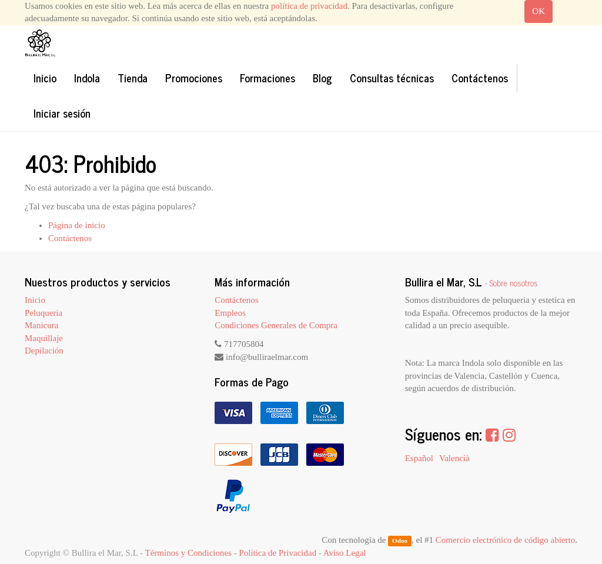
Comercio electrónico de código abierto (505, 540)
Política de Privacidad (278, 553)
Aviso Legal (344, 553)
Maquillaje (44, 338)
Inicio (35, 300)
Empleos (230, 313)
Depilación (44, 350)
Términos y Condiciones (188, 553)
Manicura (41, 325)
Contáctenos (70, 238)
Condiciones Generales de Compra (276, 325)
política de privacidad (309, 6)
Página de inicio (76, 225)
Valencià (454, 458)
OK (538, 11)
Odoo (399, 540)
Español (419, 458)
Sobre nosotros (514, 283)
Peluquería (43, 313)
